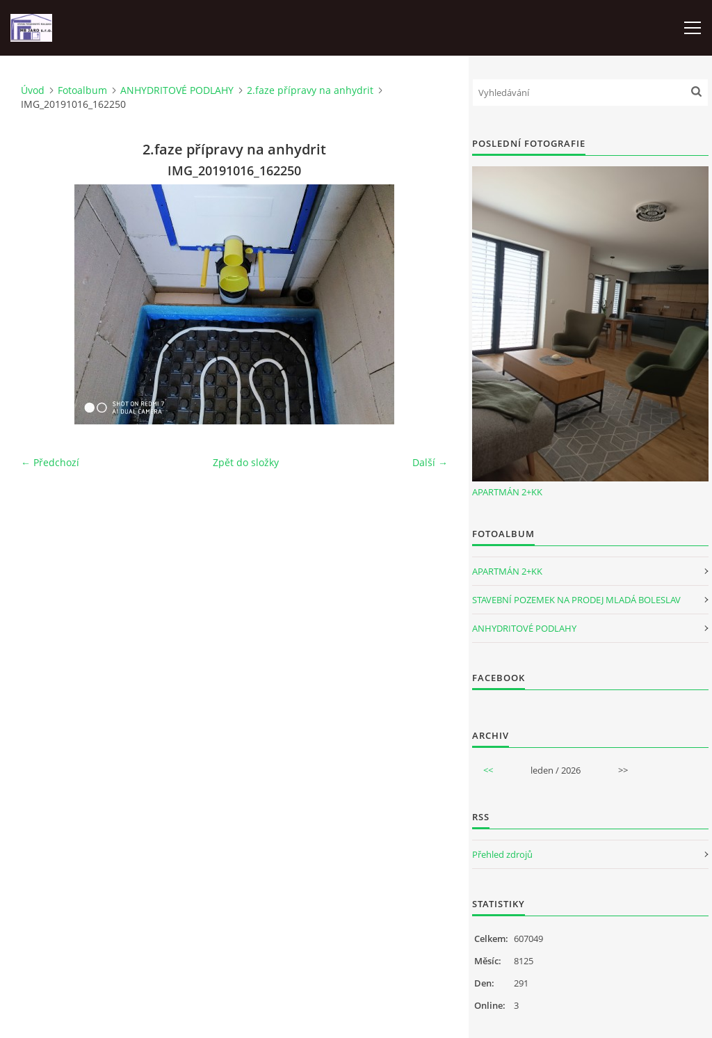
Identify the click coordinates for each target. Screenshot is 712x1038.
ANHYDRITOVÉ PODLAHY (177, 90)
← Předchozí (50, 462)
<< (488, 770)
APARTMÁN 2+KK (507, 492)
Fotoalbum (82, 90)
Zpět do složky (246, 462)
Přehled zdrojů (502, 854)
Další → (430, 462)
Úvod (32, 90)
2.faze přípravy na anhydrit (310, 90)
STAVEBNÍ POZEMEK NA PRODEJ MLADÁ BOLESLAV (576, 599)
